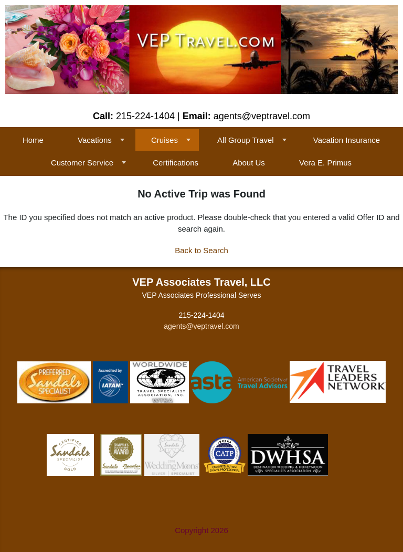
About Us (248, 162)
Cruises (164, 140)
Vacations (95, 140)
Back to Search (201, 250)
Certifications (175, 162)
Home (33, 140)
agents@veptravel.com (201, 326)
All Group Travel (245, 140)
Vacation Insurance (346, 140)
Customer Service (82, 162)
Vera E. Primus (325, 162)
